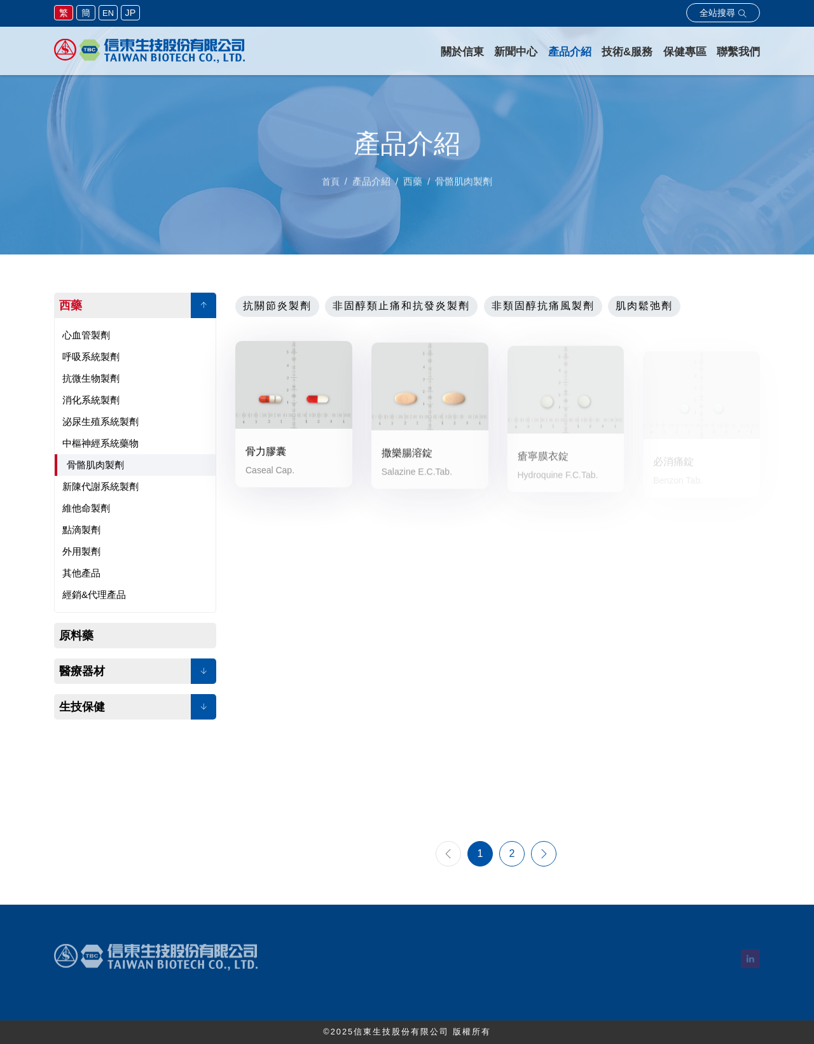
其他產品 (81, 572)
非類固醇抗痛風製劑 (543, 305)
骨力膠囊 (265, 455)
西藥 (70, 305)
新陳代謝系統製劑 (100, 486)
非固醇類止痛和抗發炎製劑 (401, 305)
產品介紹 (569, 52)
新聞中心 (515, 52)
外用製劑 (81, 551)
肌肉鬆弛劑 (644, 305)
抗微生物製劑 (91, 378)
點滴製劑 (81, 529)
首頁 (331, 189)
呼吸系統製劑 (91, 356)
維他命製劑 (86, 508)
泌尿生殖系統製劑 (100, 421)
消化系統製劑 (91, 399)
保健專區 (685, 52)
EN (108, 13)
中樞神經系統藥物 (100, 443)
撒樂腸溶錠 (407, 460)
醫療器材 (82, 671)
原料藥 (76, 635)
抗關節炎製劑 (277, 305)
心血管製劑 (86, 335)
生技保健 (82, 706)
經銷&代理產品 (94, 594)
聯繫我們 (738, 52)
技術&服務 (627, 52)
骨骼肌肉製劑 (95, 464)
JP (130, 13)
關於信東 (462, 52)
